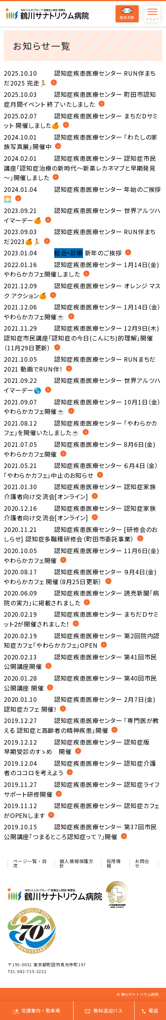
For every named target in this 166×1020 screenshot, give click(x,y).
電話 (150, 1010)
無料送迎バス (104, 1010)
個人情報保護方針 (77, 863)
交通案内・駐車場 (36, 1010)
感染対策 (127, 14)
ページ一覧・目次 (30, 863)
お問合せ (142, 863)
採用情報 (113, 863)
